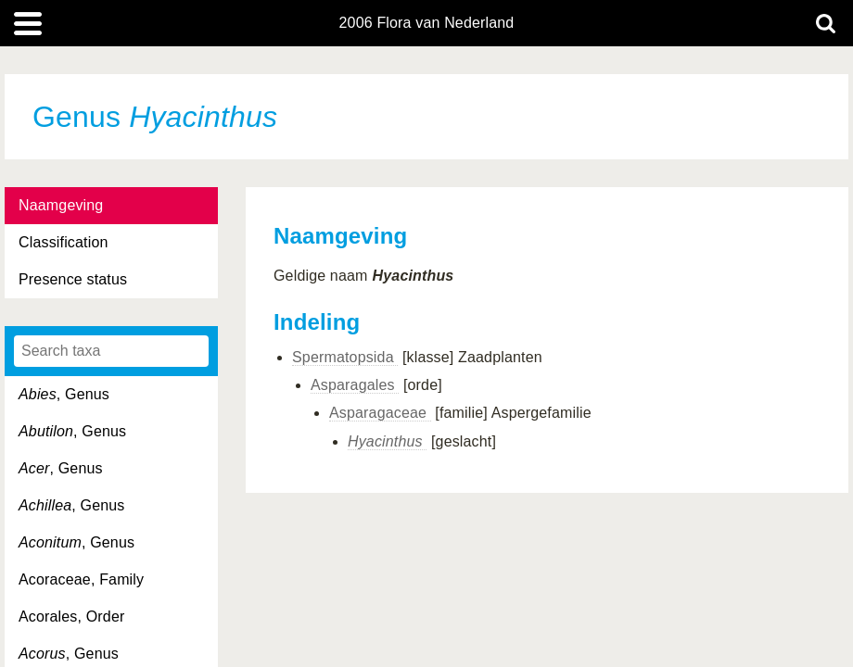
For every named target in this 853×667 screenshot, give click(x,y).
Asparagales (355, 385)
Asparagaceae (380, 413)
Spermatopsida (345, 357)
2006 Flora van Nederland (427, 23)
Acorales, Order (71, 616)
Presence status (73, 279)
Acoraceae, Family (81, 579)
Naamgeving (61, 205)
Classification (63, 242)
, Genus (64, 394)
